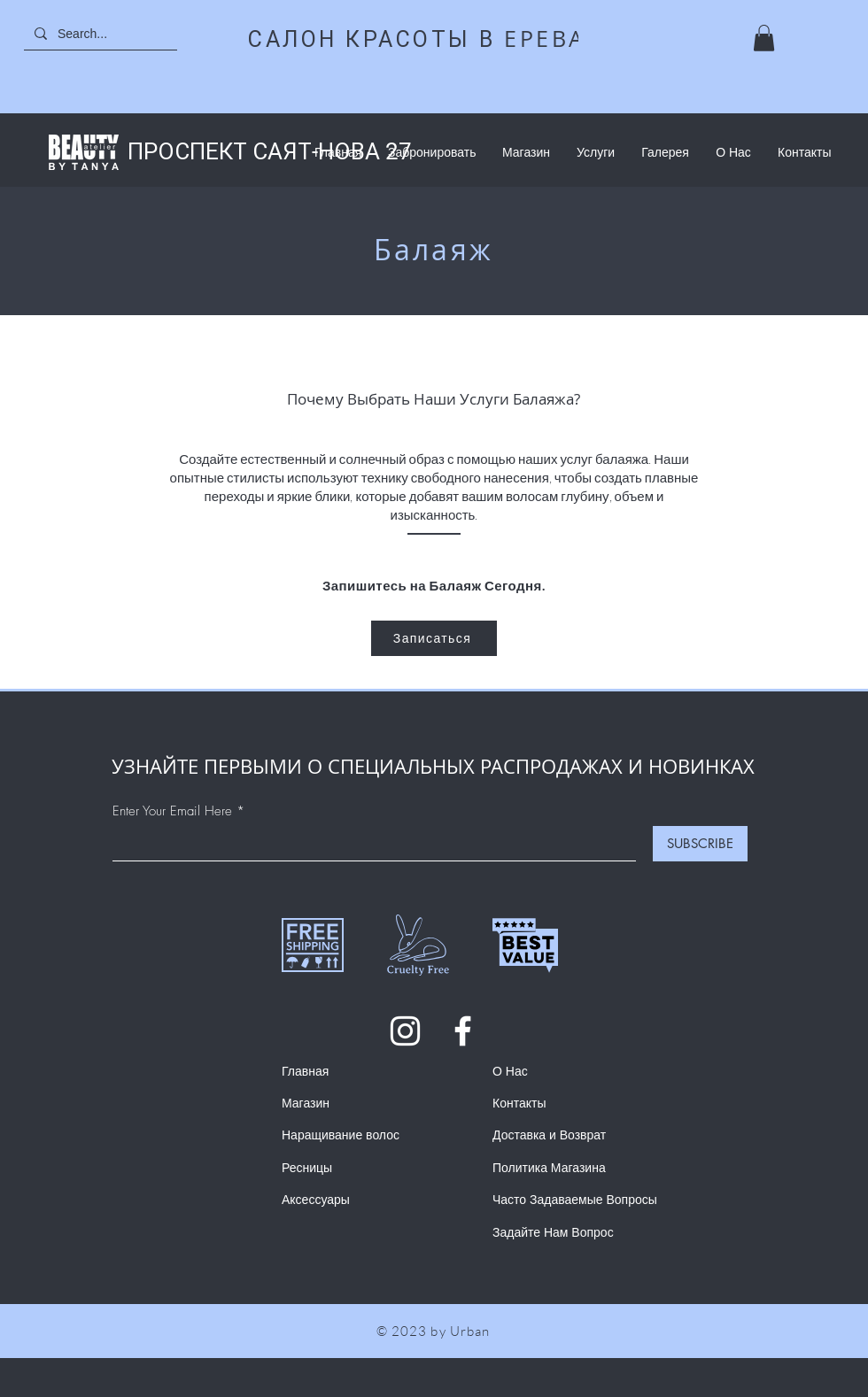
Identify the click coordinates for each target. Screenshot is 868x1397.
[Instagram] (405, 1031)
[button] (764, 38)
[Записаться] (434, 638)
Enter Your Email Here (172, 811)
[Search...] (106, 33)
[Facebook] (463, 1031)
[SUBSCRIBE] (700, 843)
